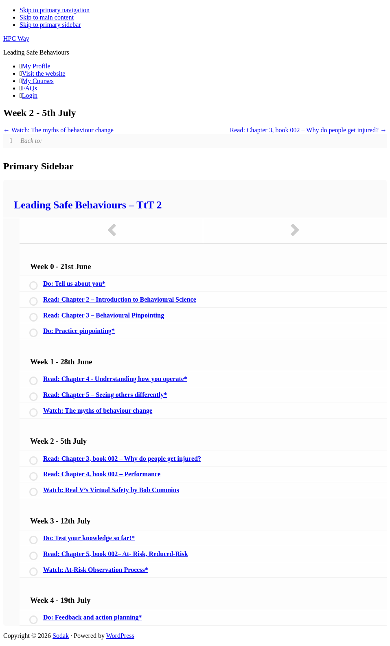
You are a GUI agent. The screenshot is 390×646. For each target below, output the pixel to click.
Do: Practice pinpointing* (79, 330)
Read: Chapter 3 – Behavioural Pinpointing (103, 315)
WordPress (120, 635)
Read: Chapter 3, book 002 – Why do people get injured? (308, 130)
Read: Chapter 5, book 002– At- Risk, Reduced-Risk (115, 553)
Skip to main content (47, 17)
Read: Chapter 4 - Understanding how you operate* (115, 378)
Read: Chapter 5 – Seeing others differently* (105, 394)
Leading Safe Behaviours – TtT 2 (88, 205)
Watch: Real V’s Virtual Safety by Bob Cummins (111, 489)
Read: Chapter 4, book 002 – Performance (101, 474)
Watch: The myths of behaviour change (58, 130)
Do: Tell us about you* (74, 283)
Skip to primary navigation (55, 10)
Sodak (61, 635)
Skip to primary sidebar (50, 24)
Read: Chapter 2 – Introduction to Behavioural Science (119, 299)
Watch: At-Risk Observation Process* (95, 569)
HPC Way (16, 38)
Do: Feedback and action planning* (92, 617)
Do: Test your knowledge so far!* (89, 537)
